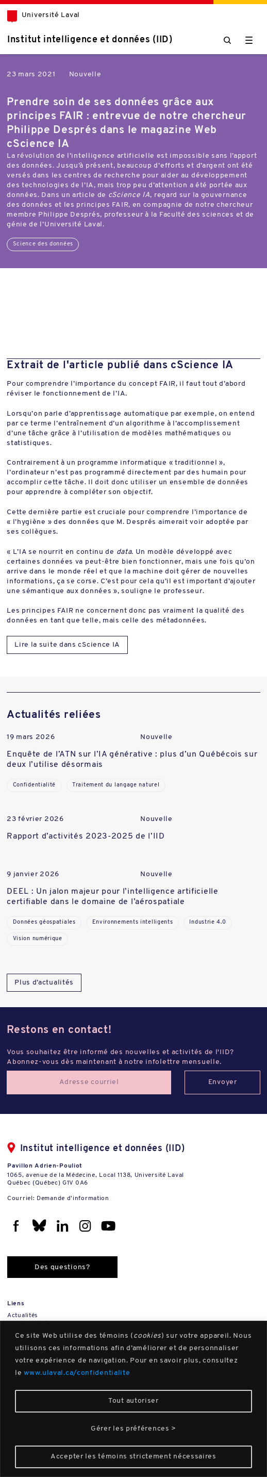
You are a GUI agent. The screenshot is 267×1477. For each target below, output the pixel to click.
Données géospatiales (44, 922)
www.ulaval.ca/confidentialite (77, 1373)
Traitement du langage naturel (115, 785)
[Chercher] (227, 40)
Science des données (43, 244)
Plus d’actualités (44, 983)
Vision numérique (37, 939)
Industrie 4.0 (207, 922)
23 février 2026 (35, 819)
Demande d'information (73, 1198)
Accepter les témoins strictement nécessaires (133, 1456)
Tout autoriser (133, 1401)
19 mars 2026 (31, 737)
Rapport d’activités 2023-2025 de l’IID (86, 836)
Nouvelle (85, 74)
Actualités (22, 1315)
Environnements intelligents (132, 922)
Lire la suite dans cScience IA (67, 645)
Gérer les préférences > (133, 1429)
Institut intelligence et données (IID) (90, 40)
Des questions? (62, 1267)
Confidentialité (34, 785)
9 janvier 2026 (33, 874)
